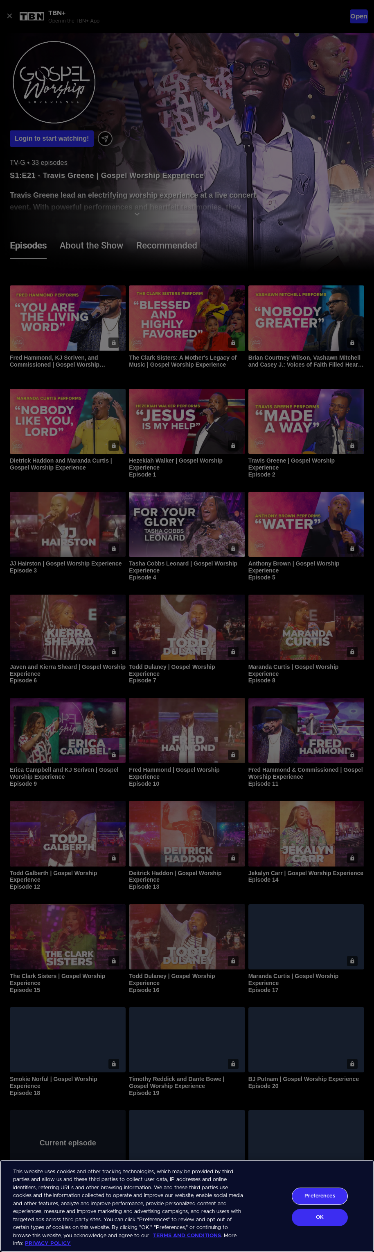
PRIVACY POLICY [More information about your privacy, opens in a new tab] (48, 1243)
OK (320, 1217)
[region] (187, 1206)
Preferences (319, 1196)
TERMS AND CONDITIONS (187, 1235)
